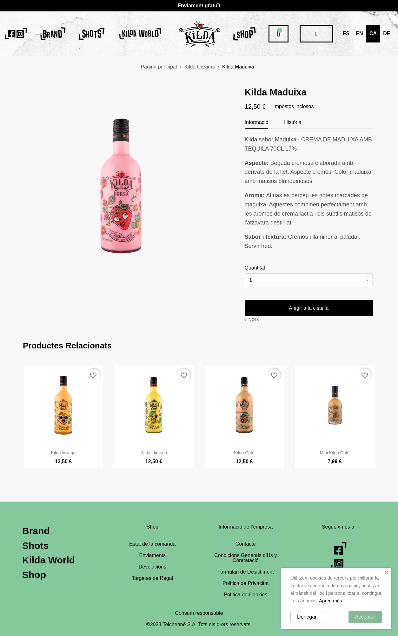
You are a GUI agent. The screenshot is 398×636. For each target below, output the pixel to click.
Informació (257, 122)
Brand (36, 531)
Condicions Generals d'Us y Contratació (245, 558)
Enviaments (152, 555)
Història (292, 122)
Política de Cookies (245, 594)
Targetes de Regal (152, 578)
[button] (309, 308)
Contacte (245, 544)
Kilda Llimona (153, 467)
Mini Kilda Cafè (334, 467)
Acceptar (365, 617)
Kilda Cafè (244, 467)
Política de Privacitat (245, 583)
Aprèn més (330, 600)
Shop (34, 574)
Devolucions (152, 566)
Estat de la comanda (152, 544)
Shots (35, 545)
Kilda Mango (63, 467)
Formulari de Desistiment (245, 571)
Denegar (306, 617)
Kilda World (48, 560)
